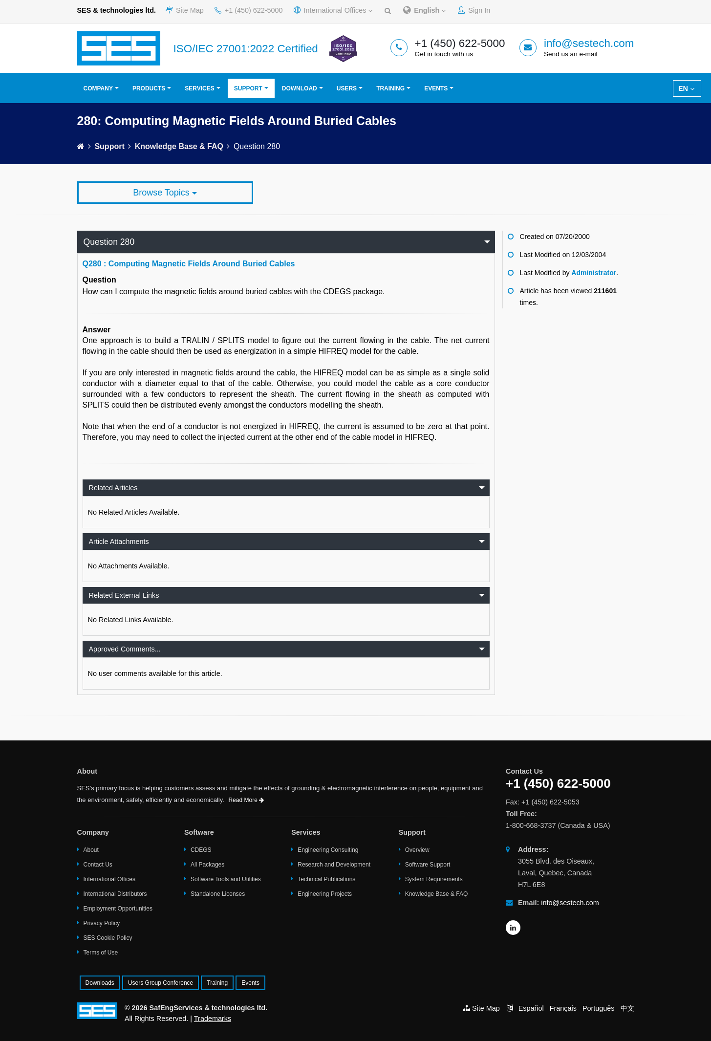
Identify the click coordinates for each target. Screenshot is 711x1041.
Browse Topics (165, 192)
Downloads (100, 982)
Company (98, 88)
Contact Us (98, 864)
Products (148, 88)
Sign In (474, 10)
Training (390, 88)
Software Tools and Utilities (226, 879)
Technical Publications (326, 879)
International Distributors (115, 893)
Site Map (185, 10)
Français (563, 1008)
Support (248, 88)
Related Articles (113, 488)
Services (199, 88)
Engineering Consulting (328, 849)
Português (598, 1008)
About (91, 849)
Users (347, 88)
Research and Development (334, 864)
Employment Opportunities (118, 908)
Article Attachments (119, 541)
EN (686, 88)
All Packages (207, 864)
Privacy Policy (102, 923)
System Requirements (434, 879)
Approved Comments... (125, 649)
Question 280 (109, 242)
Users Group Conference (160, 982)
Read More (246, 800)
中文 (627, 1008)
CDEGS (201, 849)
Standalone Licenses (218, 893)
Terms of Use (101, 952)
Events (436, 88)
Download (299, 88)
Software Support (428, 864)
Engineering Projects (325, 893)
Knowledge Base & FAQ (179, 146)
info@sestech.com (589, 43)
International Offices (333, 10)
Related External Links (124, 595)
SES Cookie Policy (108, 937)
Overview (417, 849)
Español (531, 1008)
